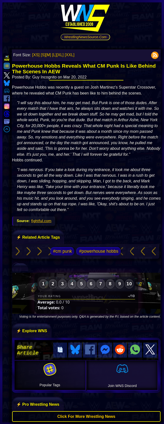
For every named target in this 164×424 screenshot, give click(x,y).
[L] (54, 55)
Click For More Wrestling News (86, 416)
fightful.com (41, 221)
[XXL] (69, 55)
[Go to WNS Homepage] (85, 19)
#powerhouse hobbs (98, 251)
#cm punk (62, 251)
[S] (43, 55)
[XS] (36, 55)
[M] (48, 55)
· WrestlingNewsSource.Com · (85, 37)
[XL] (60, 55)
